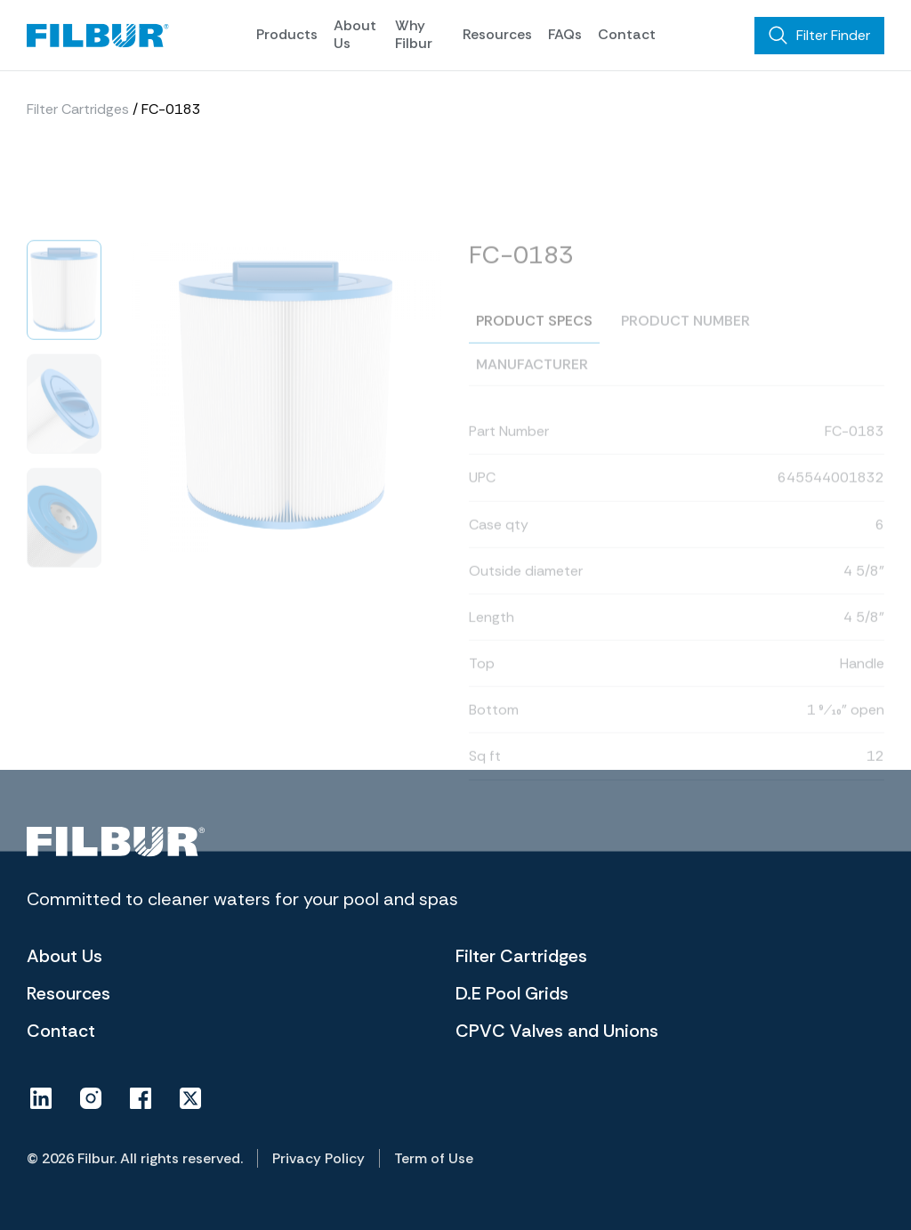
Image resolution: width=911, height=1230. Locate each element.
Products (287, 34)
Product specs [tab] (534, 360)
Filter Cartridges (78, 117)
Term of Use (433, 1158)
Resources (497, 34)
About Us (355, 34)
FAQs (565, 34)
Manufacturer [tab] (532, 403)
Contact (627, 34)
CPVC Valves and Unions (557, 1030)
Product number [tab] (685, 360)
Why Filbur (413, 34)
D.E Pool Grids (512, 993)
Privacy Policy (318, 1158)
